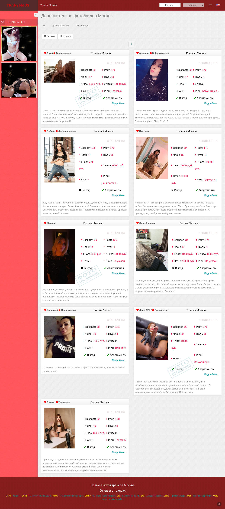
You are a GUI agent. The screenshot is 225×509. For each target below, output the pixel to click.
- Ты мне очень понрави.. (37, 496)
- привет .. (13, 496)
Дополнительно (60, 25)
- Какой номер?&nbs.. (200, 496)
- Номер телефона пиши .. (68, 496)
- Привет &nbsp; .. (175, 496)
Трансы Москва (48, 5)
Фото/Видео (82, 25)
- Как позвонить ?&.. (128, 496)
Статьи (65, 36)
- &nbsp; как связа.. (152, 496)
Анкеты (49, 36)
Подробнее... (119, 103)
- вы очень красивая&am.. (100, 496)
